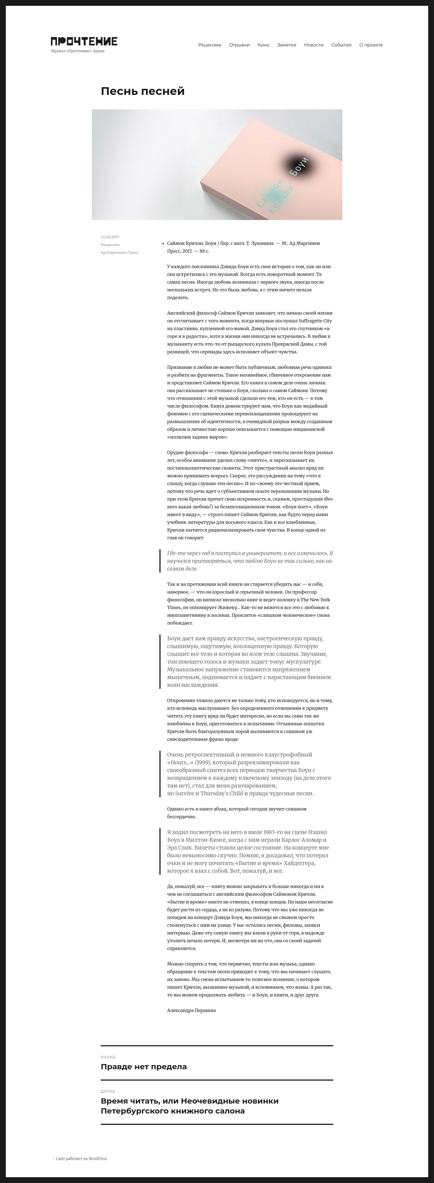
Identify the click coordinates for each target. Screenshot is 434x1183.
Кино (263, 45)
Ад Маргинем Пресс (120, 252)
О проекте (371, 45)
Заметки (286, 45)
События (342, 45)
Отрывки (239, 45)
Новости (314, 45)
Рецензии (209, 45)
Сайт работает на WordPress (81, 1158)
